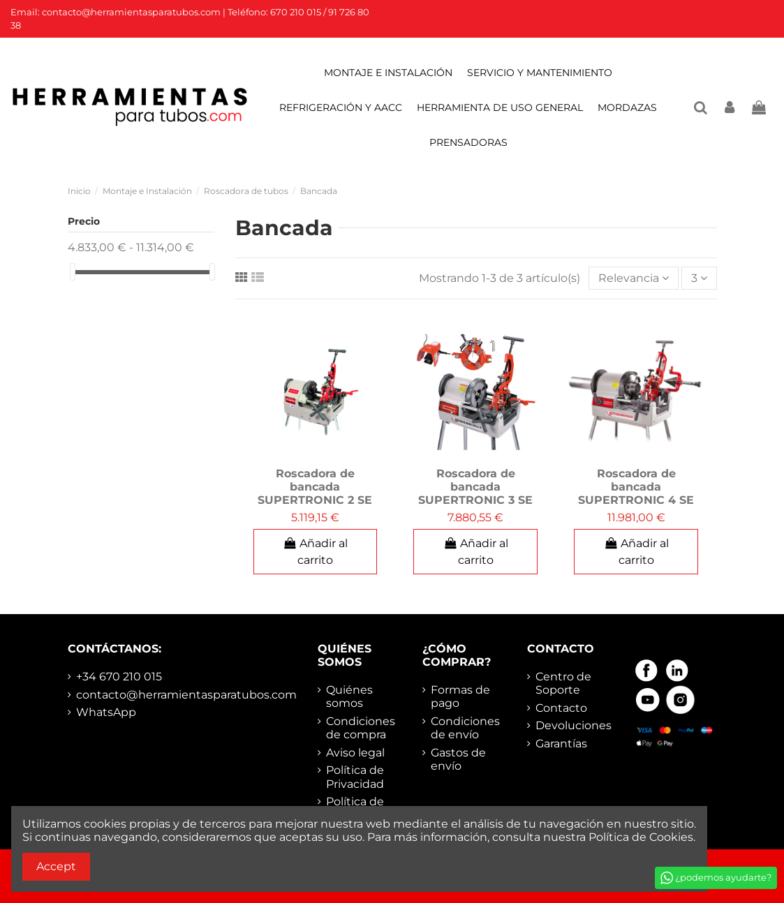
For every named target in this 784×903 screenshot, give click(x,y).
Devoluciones (573, 725)
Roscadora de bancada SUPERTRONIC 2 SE (315, 487)
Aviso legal (355, 752)
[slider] (72, 272)
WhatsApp (106, 712)
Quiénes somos (349, 696)
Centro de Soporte (563, 683)
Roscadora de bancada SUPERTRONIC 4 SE (636, 487)
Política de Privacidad (355, 776)
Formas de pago (460, 696)
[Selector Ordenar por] (634, 278)
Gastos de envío (458, 759)
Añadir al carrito (315, 552)
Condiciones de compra (360, 728)
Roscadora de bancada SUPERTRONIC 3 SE (475, 487)
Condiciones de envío (465, 728)
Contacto (561, 708)
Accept (56, 866)
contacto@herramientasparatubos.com (186, 694)
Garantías (561, 743)
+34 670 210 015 (119, 676)
